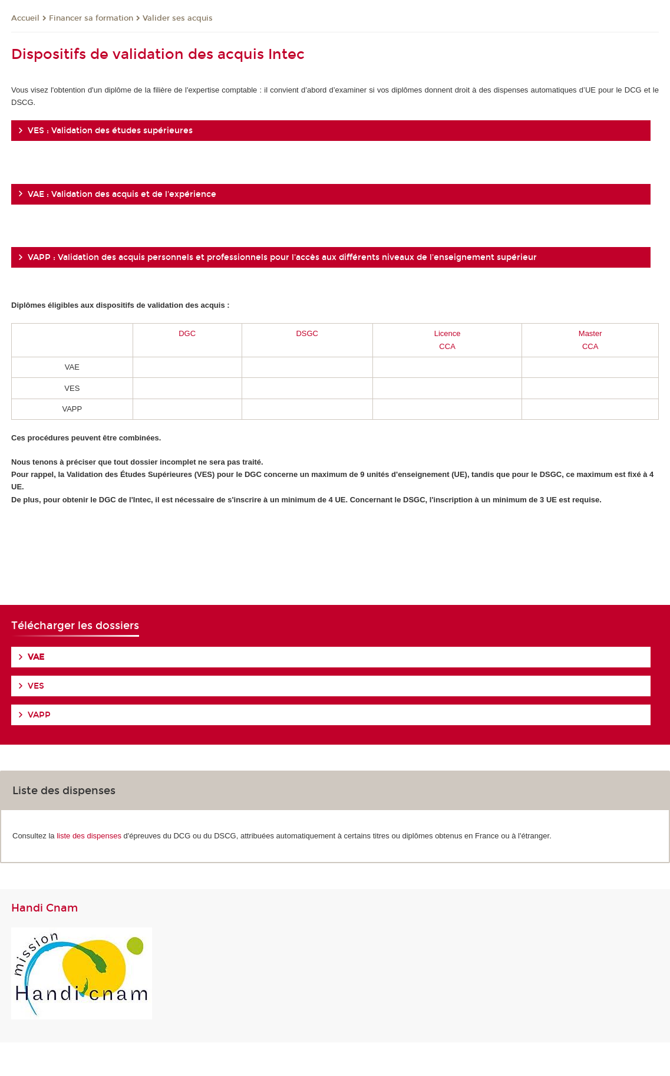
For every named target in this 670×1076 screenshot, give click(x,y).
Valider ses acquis (178, 18)
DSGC (307, 333)
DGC (187, 333)
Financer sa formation (91, 18)
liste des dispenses (89, 835)
